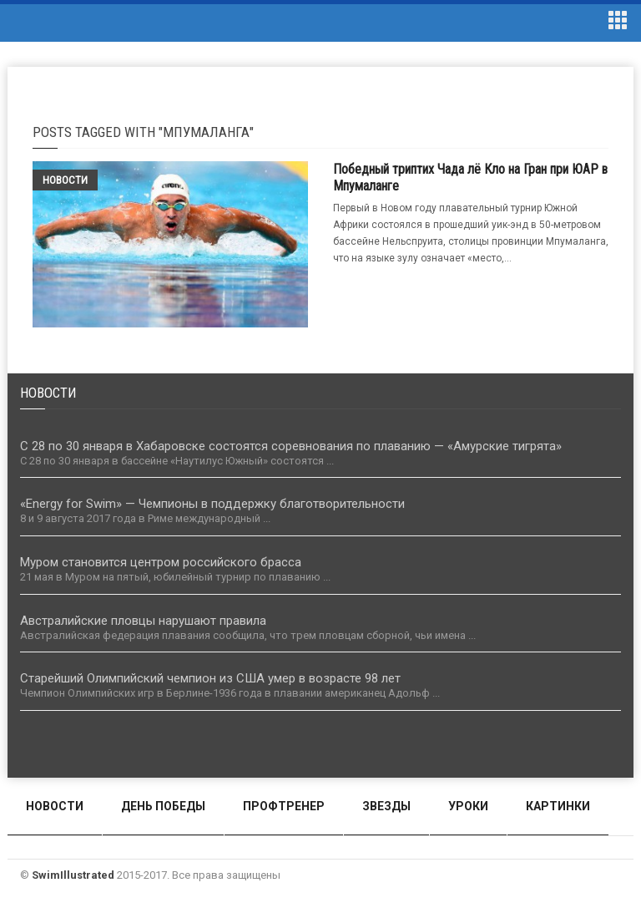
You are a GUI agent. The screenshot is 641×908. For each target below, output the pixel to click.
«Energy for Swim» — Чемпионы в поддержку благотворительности (212, 503)
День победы (163, 806)
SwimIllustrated (73, 875)
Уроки (468, 806)
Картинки (558, 806)
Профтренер (284, 806)
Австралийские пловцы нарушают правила (143, 620)
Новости (65, 180)
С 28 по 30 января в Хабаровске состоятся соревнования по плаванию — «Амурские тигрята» (291, 446)
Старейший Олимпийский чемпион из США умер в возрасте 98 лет (210, 678)
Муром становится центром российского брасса (160, 562)
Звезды (386, 806)
